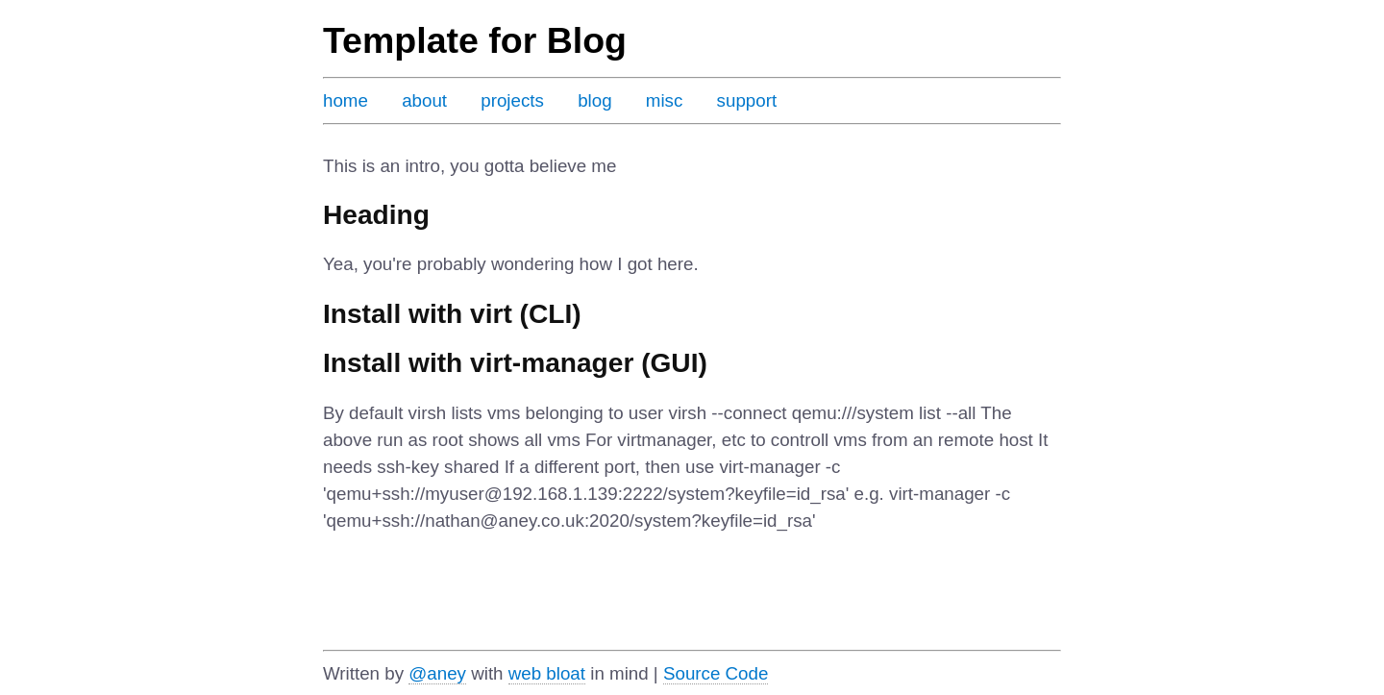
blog (594, 100)
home (345, 100)
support (747, 100)
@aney (437, 673)
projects (512, 100)
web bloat (546, 673)
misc (664, 100)
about (424, 100)
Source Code (715, 673)
